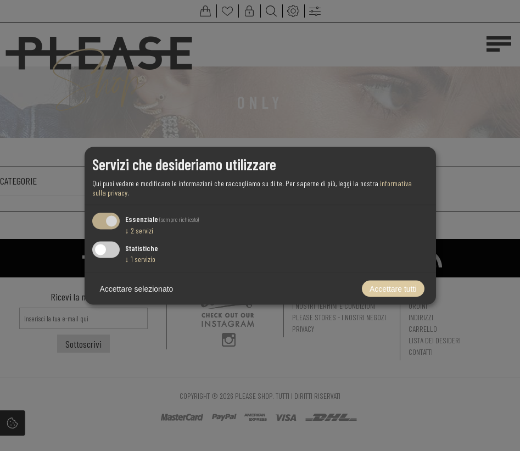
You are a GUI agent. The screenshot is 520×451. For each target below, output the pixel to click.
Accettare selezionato (137, 288)
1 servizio (140, 258)
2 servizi (139, 230)
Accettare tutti (393, 288)
